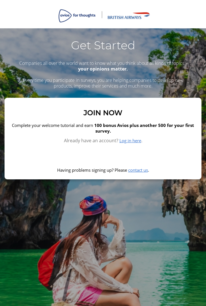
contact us (138, 170)
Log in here (130, 140)
